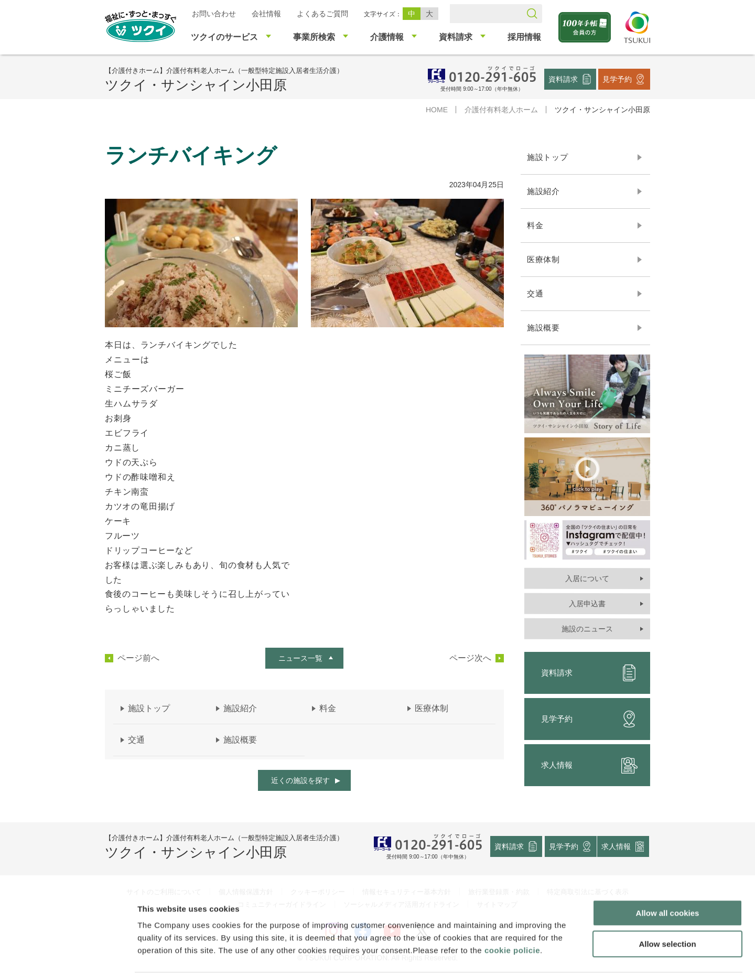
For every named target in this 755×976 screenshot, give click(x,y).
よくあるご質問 (322, 13)
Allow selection (667, 906)
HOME (437, 109)
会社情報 (266, 13)
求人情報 (589, 765)
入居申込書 (587, 603)
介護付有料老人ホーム (501, 109)
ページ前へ (138, 658)
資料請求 (563, 78)
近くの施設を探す (300, 780)
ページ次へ (470, 658)
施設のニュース (587, 629)
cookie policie (512, 912)
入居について (587, 578)
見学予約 (617, 78)
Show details (550, 955)
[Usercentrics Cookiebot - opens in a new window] (67, 955)
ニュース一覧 (300, 658)
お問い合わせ (214, 13)
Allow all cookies (667, 875)
